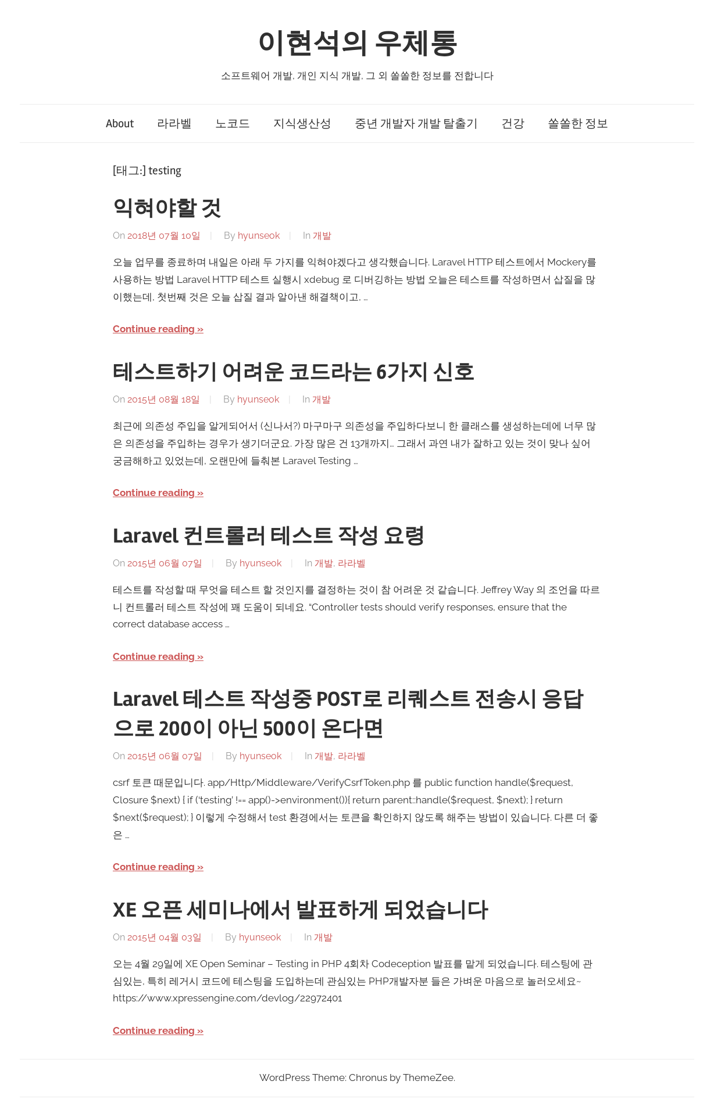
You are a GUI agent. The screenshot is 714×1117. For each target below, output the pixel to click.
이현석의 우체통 (357, 43)
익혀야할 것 (167, 208)
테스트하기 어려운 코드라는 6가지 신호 (293, 372)
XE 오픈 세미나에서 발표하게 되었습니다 (300, 910)
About (120, 123)
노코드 (232, 123)
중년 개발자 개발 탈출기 (416, 123)
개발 (322, 235)
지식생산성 (302, 123)
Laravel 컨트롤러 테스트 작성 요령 (269, 536)
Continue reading (154, 329)
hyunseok (259, 235)
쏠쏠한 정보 (578, 123)
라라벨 (174, 123)
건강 (512, 123)
